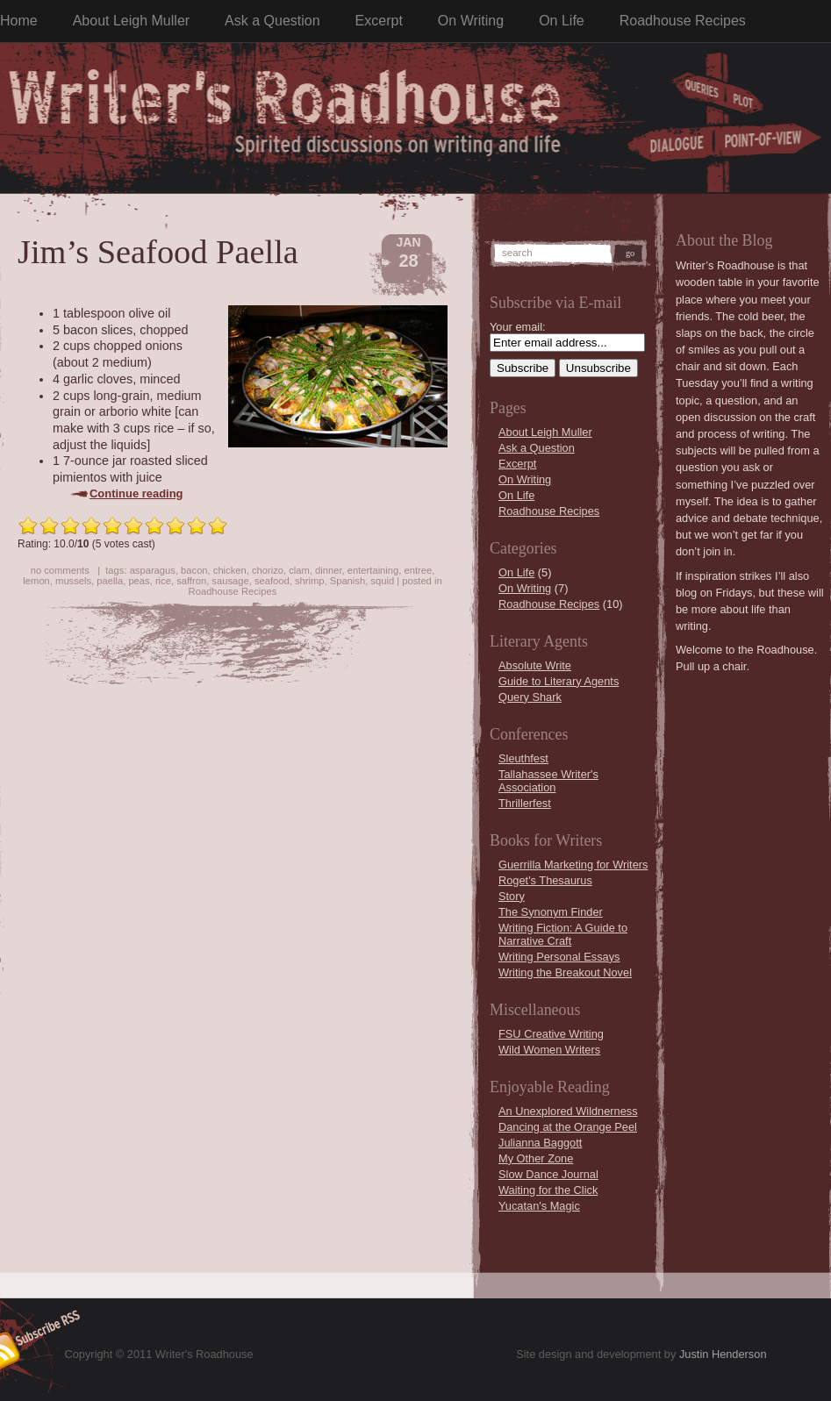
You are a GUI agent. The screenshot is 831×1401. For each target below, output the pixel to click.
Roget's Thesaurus (545, 880)
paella (110, 580)
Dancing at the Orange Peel (567, 1126)
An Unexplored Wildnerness (568, 1111)
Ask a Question (272, 20)
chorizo (267, 570)
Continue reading (136, 493)
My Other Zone (535, 1158)
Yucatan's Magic (539, 1205)
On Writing (471, 20)
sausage (229, 580)
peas (138, 580)
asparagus (153, 570)
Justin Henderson (723, 1354)
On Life (561, 20)
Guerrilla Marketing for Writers (573, 864)
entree (418, 570)
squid (382, 580)
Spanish (347, 580)
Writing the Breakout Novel (565, 972)
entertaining (372, 570)
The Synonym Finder (550, 912)
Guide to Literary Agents (558, 681)
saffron (191, 580)
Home (19, 20)
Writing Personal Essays (559, 956)
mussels (73, 580)
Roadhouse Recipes (683, 20)
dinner (328, 570)
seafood (272, 580)
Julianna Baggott (540, 1142)
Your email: (518, 326)
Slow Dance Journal (548, 1174)
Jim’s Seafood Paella (158, 251)
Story (511, 896)
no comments (60, 570)
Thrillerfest (524, 803)
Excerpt (379, 20)
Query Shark (530, 697)
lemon (36, 580)
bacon (194, 570)
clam (299, 570)
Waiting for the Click (548, 1190)
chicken (230, 570)
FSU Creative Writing (551, 1033)
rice (163, 580)
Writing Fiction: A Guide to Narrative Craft (562, 934)
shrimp (310, 580)
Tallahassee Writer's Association (548, 781)
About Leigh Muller (131, 20)
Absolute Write (534, 665)
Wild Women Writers (549, 1049)
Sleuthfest (523, 758)
